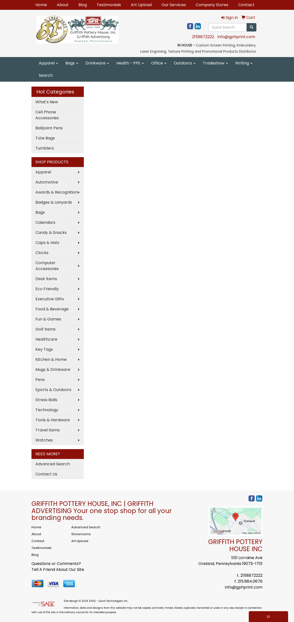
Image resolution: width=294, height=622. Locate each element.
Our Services (174, 5)
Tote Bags (45, 138)
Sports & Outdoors (53, 390)
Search (46, 75)
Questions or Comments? (56, 563)
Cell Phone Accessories (47, 115)
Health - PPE (130, 63)
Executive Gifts (49, 299)
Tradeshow (215, 63)
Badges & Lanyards (53, 202)
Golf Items (45, 329)
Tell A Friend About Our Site (57, 569)
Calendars (45, 222)
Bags (71, 63)
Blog (82, 5)
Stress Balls (46, 400)
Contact (246, 5)
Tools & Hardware (52, 420)
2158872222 (203, 37)
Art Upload (141, 5)
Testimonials (109, 5)
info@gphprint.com (236, 37)
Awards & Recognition (56, 192)
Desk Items (46, 279)
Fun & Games (48, 319)
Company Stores (212, 5)
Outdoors (184, 63)
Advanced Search (52, 464)
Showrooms (81, 534)
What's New (46, 102)
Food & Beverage (52, 309)
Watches (44, 440)
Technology (46, 410)
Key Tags (44, 349)
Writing (243, 63)
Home (41, 5)
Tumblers (44, 148)
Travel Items (47, 430)
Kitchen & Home (51, 359)
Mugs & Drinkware (52, 369)
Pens (40, 379)
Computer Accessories (47, 266)
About (63, 5)
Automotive (46, 182)
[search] (251, 27)
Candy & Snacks (51, 232)
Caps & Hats (47, 242)
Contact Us (46, 474)
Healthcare (46, 339)
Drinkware (97, 63)
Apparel (48, 63)
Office (158, 63)
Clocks (41, 253)
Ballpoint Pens (49, 128)
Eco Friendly (47, 289)
